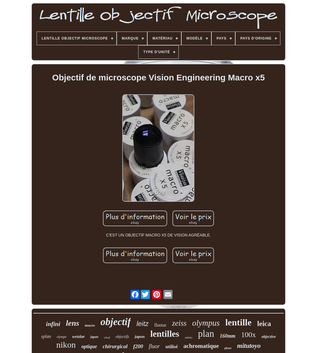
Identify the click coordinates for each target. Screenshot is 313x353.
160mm (227, 336)
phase (227, 348)
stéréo (188, 337)
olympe (62, 337)
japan (94, 337)
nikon (65, 344)
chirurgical (115, 346)
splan (46, 336)
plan (206, 334)
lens (72, 323)
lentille (238, 322)
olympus (206, 322)
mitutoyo (249, 345)
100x (248, 335)
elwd (107, 337)
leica (264, 323)
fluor (154, 346)
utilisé (171, 346)
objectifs (122, 337)
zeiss (179, 323)
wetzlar (78, 336)
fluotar (160, 325)
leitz (142, 323)
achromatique (201, 345)
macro (90, 325)
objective (268, 337)
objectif (115, 321)
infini (53, 323)
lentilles (164, 334)
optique (89, 346)
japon (140, 336)
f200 (138, 346)
